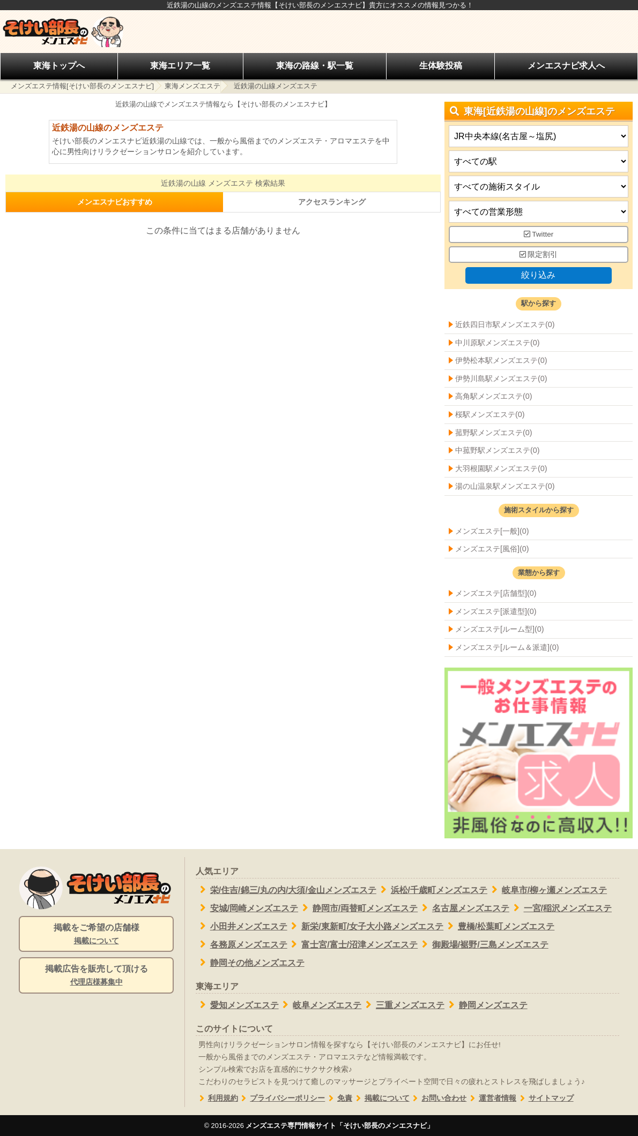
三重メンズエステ (402, 1005)
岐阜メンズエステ (320, 1005)
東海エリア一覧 (180, 65)
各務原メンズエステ (241, 944)
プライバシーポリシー (281, 1098)
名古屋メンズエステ (463, 908)
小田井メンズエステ (241, 926)
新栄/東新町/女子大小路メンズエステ (365, 926)
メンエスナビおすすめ (114, 202)
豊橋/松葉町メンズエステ (498, 926)
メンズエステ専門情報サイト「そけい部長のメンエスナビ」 (340, 1126)
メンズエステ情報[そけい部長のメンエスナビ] (82, 86)
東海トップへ (59, 65)
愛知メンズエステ (237, 1005)
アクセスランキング (332, 202)
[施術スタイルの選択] (538, 187)
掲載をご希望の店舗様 (96, 934)
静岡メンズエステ (486, 1005)
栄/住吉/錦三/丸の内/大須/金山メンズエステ (286, 890)
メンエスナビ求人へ (566, 65)
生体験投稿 (440, 65)
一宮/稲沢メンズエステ (560, 908)
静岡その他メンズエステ (250, 962)
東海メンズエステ (192, 86)
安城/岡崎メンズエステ (247, 908)
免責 (338, 1098)
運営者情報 (491, 1098)
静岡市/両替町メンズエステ (358, 908)
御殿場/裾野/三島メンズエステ (483, 944)
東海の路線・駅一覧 (314, 65)
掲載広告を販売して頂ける (96, 976)
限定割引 (539, 255)
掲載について (381, 1098)
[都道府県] (538, 137)
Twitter (539, 235)
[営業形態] (538, 212)
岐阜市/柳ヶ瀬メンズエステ (547, 890)
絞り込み (538, 275)
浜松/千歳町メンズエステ (431, 890)
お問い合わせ (438, 1098)
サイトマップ (545, 1098)
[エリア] (538, 162)
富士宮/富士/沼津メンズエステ (352, 944)
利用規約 (217, 1098)
